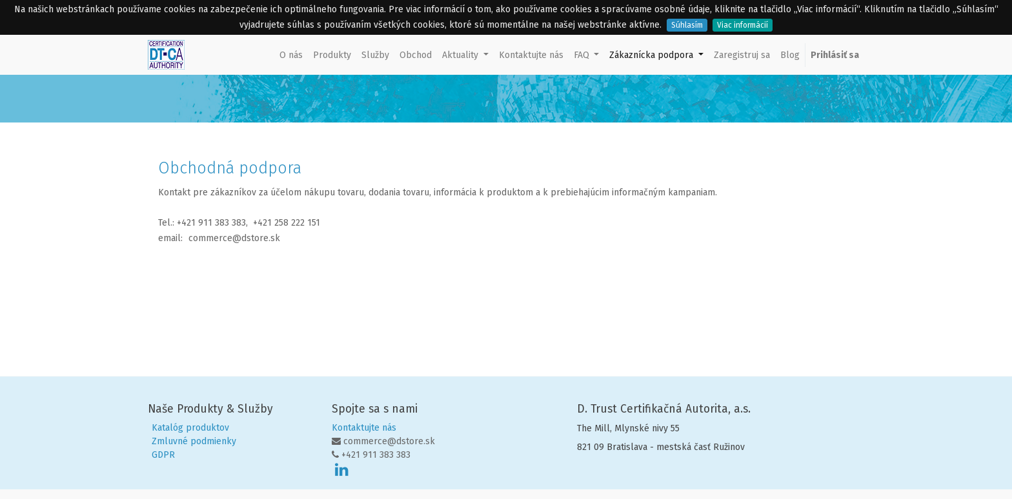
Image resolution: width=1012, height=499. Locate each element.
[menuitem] (291, 55)
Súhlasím (687, 25)
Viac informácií (742, 25)
